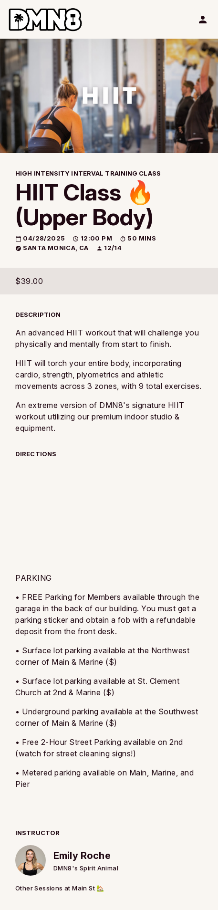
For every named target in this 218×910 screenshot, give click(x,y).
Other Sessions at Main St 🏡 (59, 888)
